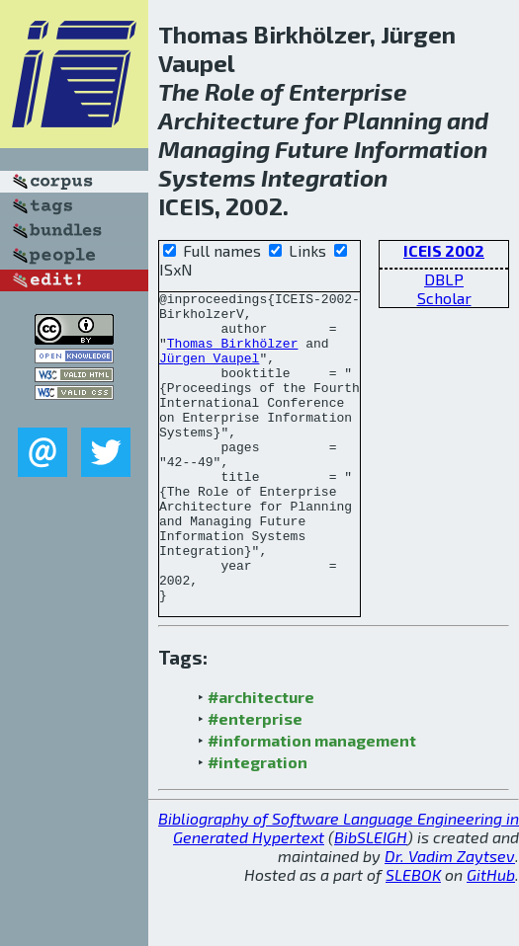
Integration (324, 177)
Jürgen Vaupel (209, 372)
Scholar (444, 297)
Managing (214, 148)
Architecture (229, 120)
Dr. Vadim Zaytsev (450, 917)
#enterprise (255, 780)
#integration (257, 824)
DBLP (444, 279)
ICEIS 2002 (443, 250)
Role (230, 91)
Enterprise (348, 91)
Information (420, 148)
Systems (207, 177)
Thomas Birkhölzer (233, 354)
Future (312, 148)
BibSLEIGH (370, 899)
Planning (392, 120)
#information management (312, 802)
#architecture (261, 758)
